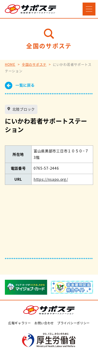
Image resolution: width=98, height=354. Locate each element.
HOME (10, 64)
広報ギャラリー (19, 323)
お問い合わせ (44, 323)
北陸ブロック (23, 109)
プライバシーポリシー (73, 323)
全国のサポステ (34, 64)
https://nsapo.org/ (51, 179)
